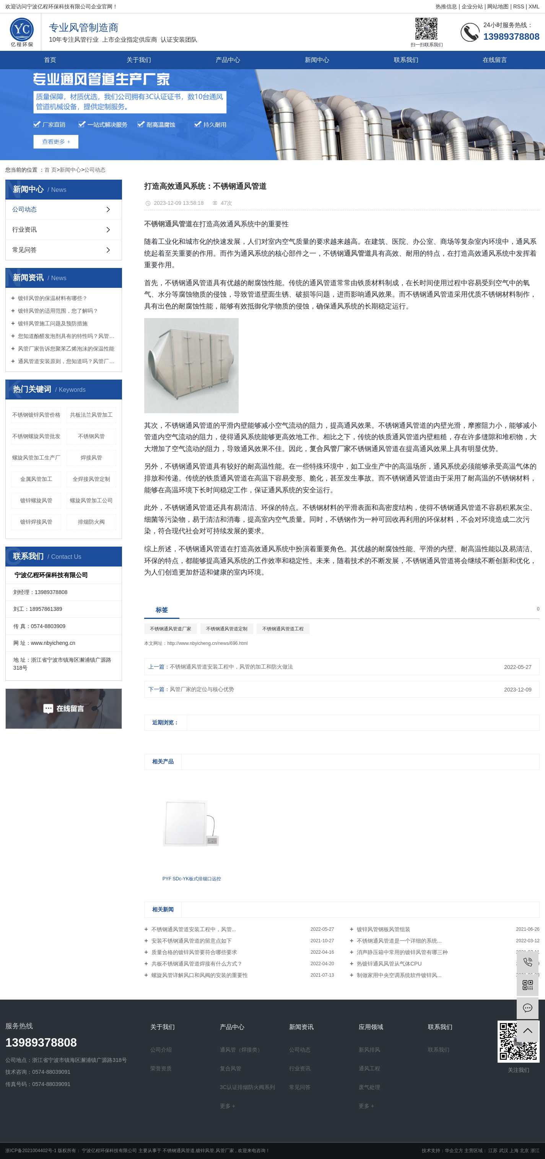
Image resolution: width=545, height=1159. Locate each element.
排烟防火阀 (91, 522)
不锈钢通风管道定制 (226, 628)
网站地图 (498, 6)
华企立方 (454, 1150)
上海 (514, 1150)
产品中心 (228, 60)
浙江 (535, 1150)
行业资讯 (24, 229)
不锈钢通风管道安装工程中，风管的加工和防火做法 (231, 667)
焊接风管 (91, 458)
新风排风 (369, 1050)
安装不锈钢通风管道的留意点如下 (191, 941)
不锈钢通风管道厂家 (170, 628)
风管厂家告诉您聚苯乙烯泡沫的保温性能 (66, 349)
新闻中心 (317, 60)
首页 (50, 60)
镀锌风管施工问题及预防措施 (52, 323)
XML (534, 6)
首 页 (50, 170)
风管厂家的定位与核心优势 (202, 689)
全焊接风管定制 (91, 479)
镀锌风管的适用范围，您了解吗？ (58, 311)
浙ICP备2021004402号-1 (30, 1150)
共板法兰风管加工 (91, 415)
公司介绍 (161, 1050)
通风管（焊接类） (241, 1050)
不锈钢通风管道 (179, 1150)
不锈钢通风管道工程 (283, 628)
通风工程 (369, 1068)
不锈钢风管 (91, 436)
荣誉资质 (161, 1068)
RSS (518, 6)
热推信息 (447, 6)
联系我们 (406, 60)
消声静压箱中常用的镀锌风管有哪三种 (401, 952)
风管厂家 (225, 1150)
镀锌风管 (205, 1150)
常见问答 (24, 250)
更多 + (227, 1106)
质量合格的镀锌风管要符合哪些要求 (193, 952)
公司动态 (95, 170)
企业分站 (472, 6)
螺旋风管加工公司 (91, 500)
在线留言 (495, 60)
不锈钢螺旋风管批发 (36, 436)
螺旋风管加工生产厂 (36, 458)
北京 (525, 1150)
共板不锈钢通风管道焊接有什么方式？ (196, 964)
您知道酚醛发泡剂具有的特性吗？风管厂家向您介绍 (67, 336)
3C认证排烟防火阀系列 (247, 1087)
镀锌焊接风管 (36, 522)
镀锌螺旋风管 (36, 500)
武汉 (504, 1150)
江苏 (493, 1150)
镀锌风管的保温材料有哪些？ (52, 298)
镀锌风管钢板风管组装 (382, 929)
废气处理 (369, 1087)
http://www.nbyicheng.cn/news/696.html (207, 643)
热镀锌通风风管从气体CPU (388, 964)
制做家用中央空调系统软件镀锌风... (398, 975)
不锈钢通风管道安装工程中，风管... (193, 929)
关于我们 (139, 60)
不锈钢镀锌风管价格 (36, 415)
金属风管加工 (36, 479)
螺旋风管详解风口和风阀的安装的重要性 (199, 975)
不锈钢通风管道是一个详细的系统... (398, 941)
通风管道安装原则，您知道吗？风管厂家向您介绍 (67, 361)
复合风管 (230, 1068)
